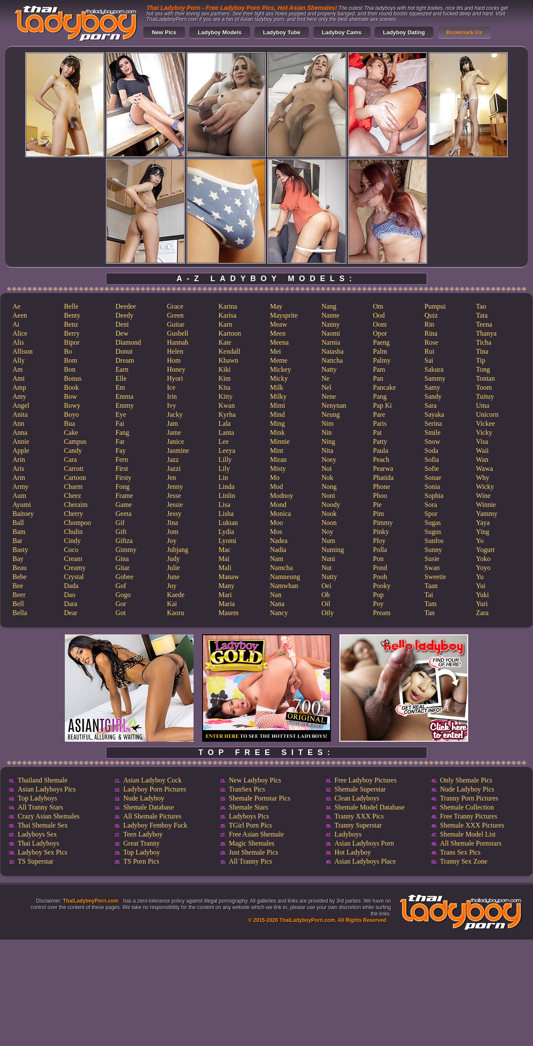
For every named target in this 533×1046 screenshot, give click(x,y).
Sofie (431, 468)
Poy (378, 603)
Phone (381, 486)
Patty (380, 441)
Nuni (328, 558)
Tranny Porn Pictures (469, 798)
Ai (15, 324)
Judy (173, 558)
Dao (70, 594)
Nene (328, 396)
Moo (276, 522)
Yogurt (485, 549)
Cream (73, 558)
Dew (121, 333)
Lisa (224, 504)
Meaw (278, 324)
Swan (432, 567)
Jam (172, 423)
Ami (18, 378)
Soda (431, 450)
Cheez (72, 495)
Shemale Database (148, 807)
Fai (119, 423)
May (276, 306)
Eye (120, 414)
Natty (329, 369)
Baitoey (23, 513)
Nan (276, 594)
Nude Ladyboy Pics (467, 789)
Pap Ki (382, 405)
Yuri (482, 603)
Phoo (380, 495)
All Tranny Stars (40, 807)
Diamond (128, 342)
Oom (380, 324)
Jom (173, 531)
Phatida (383, 477)
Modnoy (281, 495)
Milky (278, 396)
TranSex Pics (247, 789)
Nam (276, 558)
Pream (382, 612)
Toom (484, 387)
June (173, 576)
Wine (483, 495)
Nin (326, 432)
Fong (122, 486)
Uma (482, 405)
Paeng (381, 342)
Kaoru (175, 612)
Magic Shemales (251, 843)
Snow (432, 441)
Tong (483, 369)
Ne (325, 378)
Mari (225, 594)
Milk (276, 387)
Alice (19, 333)
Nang (328, 306)
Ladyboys (347, 834)
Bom (70, 360)
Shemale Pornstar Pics (259, 798)
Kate (224, 342)
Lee (223, 441)
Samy (432, 387)
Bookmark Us (464, 32)
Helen (175, 351)
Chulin (73, 531)
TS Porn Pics (141, 861)
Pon (378, 558)
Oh (325, 594)
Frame (124, 495)
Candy (73, 450)
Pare (379, 414)
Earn (121, 369)
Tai (428, 594)
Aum (19, 495)
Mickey (280, 369)
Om (378, 306)
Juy (171, 585)
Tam (430, 603)
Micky (279, 378)
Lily (224, 468)
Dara (70, 603)
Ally (18, 360)
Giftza (124, 540)
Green (175, 315)
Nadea (279, 540)
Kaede (176, 594)
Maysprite (284, 315)
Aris (18, 468)
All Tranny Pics (250, 861)
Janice (175, 441)
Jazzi (174, 468)
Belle (71, 306)
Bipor (71, 342)
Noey (328, 459)
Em (120, 387)
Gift (121, 531)
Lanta (226, 432)
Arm (18, 477)
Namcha (281, 567)
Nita (327, 450)
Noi (326, 468)
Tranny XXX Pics (359, 816)
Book (71, 387)
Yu (480, 576)
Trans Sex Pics (460, 852)
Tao (481, 306)
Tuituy (485, 396)
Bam (18, 531)
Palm (380, 351)
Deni (122, 324)
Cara (70, 459)
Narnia (330, 342)
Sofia (431, 459)
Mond (278, 504)
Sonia (432, 486)
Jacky (174, 414)
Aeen (19, 315)
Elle (121, 378)
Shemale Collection (467, 807)
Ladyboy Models (220, 32)
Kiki (224, 369)
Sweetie (435, 576)
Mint (276, 450)
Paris (380, 423)
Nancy (279, 612)
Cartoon (75, 477)
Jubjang (177, 549)
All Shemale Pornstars (470, 843)
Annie (20, 441)
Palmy (382, 360)
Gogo (123, 594)
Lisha (226, 513)
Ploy (379, 540)
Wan (482, 459)
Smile (432, 432)
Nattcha (332, 360)
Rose (431, 342)
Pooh (380, 576)
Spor (430, 513)
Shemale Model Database (369, 807)
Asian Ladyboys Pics (47, 789)
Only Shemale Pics (466, 780)
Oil (325, 603)
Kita (224, 387)
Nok (327, 477)
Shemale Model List (468, 834)
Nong (329, 486)
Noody (330, 504)
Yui (480, 585)
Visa (482, 441)
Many (226, 585)
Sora (430, 504)
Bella (19, 612)
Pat (377, 432)
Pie (377, 504)
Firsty (123, 477)
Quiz (431, 315)
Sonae (432, 477)
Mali (224, 567)
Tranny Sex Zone (464, 861)
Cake (71, 432)
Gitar (122, 567)
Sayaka (434, 414)
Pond (380, 567)
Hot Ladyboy (352, 852)
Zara (482, 612)
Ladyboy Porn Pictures (154, 789)
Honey (176, 369)
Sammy (434, 378)
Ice (171, 387)
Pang (380, 396)
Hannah (177, 342)
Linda (226, 486)
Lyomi (227, 540)
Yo (480, 540)
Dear (70, 612)
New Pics (164, 32)
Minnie (280, 441)
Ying (482, 531)
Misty (278, 468)
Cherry (73, 513)
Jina (172, 522)
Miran (278, 459)
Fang (122, 432)
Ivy (171, 405)
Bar (17, 540)
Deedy (124, 315)
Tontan (485, 378)
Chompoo (77, 522)
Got (120, 612)
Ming (277, 423)
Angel (20, 405)
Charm (73, 486)
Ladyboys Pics (249, 816)
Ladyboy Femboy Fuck (155, 825)
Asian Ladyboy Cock (152, 780)
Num (328, 540)
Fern (121, 459)
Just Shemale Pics (253, 852)
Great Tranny (141, 843)
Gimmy (125, 549)
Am (17, 369)
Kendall (229, 351)
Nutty (329, 576)
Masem (228, 612)
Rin (429, 324)
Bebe (19, 576)
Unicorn (487, 414)
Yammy (486, 513)
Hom (174, 360)
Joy (171, 540)
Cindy (72, 540)
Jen (171, 477)
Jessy (174, 513)
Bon (70, 369)
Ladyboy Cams (341, 32)
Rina (430, 333)
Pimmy (383, 522)
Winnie (486, 504)
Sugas (432, 522)
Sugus (432, 531)
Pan (378, 378)
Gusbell (177, 333)
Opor (380, 333)
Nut (326, 567)
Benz (71, 324)
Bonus (73, 378)
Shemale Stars (248, 807)
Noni (328, 495)
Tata (482, 315)
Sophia (433, 495)
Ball (18, 522)
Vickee (485, 423)
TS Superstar (35, 861)
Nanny (330, 324)
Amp (19, 387)
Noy (327, 531)
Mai (224, 558)
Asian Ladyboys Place (365, 861)
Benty (72, 315)
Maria (226, 603)
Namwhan (284, 585)
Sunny (433, 549)
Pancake (384, 387)
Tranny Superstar (358, 825)
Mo (274, 477)
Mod (276, 486)
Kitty (225, 396)
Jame (174, 432)
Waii (482, 450)
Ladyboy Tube (281, 32)
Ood (379, 315)
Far (119, 441)
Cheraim (76, 504)
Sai (428, 360)
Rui (429, 351)
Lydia (226, 531)
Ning (328, 441)
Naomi (330, 333)
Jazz (173, 459)
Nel (326, 387)
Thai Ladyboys (38, 843)
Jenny (175, 486)
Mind (277, 414)
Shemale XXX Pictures (472, 825)
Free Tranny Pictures (468, 816)
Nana (277, 603)
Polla (380, 549)
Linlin (226, 495)
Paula (380, 450)
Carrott (73, 468)
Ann (18, 423)
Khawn (228, 360)
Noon (329, 522)
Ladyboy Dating (404, 32)
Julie (173, 567)
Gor (120, 603)
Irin (172, 396)
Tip (480, 360)
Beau (19, 567)
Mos (276, 531)
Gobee (124, 576)
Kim (224, 378)
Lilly (225, 459)
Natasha (332, 351)
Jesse (174, 495)
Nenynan (333, 405)
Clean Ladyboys (356, 798)
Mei (275, 351)
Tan (429, 612)
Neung (330, 414)
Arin (18, 459)
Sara (430, 405)
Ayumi (21, 504)
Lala (224, 423)
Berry (71, 333)
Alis (18, 342)
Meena (279, 342)
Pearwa (383, 468)
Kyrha (227, 414)
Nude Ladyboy (143, 798)
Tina (482, 351)
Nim (327, 423)
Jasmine (178, 450)
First (121, 468)
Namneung (285, 576)
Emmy (124, 405)
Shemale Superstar (360, 789)
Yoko (483, 558)
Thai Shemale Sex (42, 825)
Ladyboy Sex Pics (42, 852)
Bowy (72, 405)
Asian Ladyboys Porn (364, 843)
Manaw (228, 576)
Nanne (330, 315)
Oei (326, 585)
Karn (225, 324)
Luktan (228, 522)
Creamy (75, 567)
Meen (277, 333)
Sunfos (433, 540)
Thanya (486, 333)
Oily (327, 612)
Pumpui (435, 306)
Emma (124, 396)
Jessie (175, 504)
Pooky (382, 585)
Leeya (226, 450)
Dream (124, 360)
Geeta (123, 513)
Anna (19, 432)
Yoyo (483, 567)
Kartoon (229, 333)
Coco (71, 549)
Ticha (483, 342)
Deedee (125, 306)
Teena (484, 324)
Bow (70, 396)
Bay (18, 558)
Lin (223, 477)
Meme (279, 360)
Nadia (278, 549)
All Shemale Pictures (152, 816)
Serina (433, 423)
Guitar (176, 324)
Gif (119, 522)
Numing (332, 549)
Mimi (277, 405)
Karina (227, 306)
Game (123, 504)
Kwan (226, 405)
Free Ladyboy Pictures (365, 780)
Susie (431, 558)
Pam (379, 369)
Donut (124, 351)
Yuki (482, 594)
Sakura (433, 369)
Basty (20, 549)
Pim (378, 513)
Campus (75, 441)
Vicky (484, 432)
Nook (329, 513)
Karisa (227, 315)
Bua (69, 423)
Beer (18, 594)
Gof (120, 585)
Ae (16, 306)
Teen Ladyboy (143, 834)
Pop (378, 594)
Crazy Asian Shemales (48, 816)
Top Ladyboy (141, 852)
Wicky (485, 486)
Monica (280, 513)
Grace (175, 306)
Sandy (433, 396)
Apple (20, 450)
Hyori (175, 378)
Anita (20, 414)
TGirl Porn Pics (250, 825)
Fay (120, 450)
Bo (68, 351)
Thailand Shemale (42, 780)
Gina (122, 558)
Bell (18, 603)
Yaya (483, 522)
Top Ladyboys (37, 798)
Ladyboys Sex (37, 834)
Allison (22, 351)
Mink (277, 432)
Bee (17, 585)
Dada (71, 585)
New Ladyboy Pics (255, 780)
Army (20, 486)
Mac (224, 549)
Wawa (484, 468)
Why (482, 477)
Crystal (74, 576)
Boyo (71, 414)
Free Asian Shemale (256, 834)
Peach (381, 459)
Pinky (381, 531)
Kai (172, 603)
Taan (431, 585)
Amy (19, 396)
